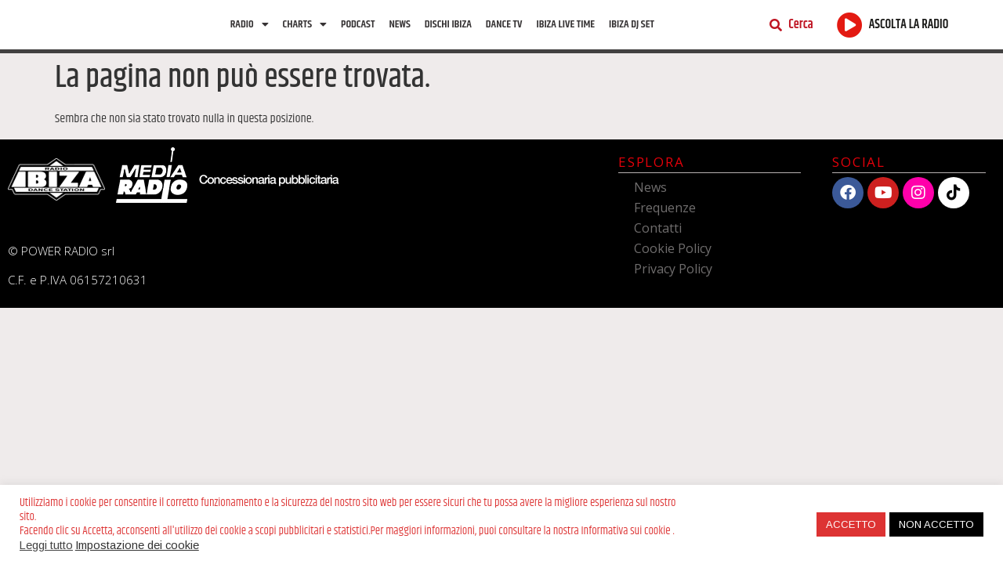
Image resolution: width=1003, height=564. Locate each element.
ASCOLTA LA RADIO (909, 26)
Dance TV (504, 25)
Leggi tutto (46, 545)
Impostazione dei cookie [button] (137, 545)
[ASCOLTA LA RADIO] (850, 26)
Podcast (358, 25)
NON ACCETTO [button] (936, 524)
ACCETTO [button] (851, 524)
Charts (305, 26)
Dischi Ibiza (448, 25)
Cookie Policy (673, 251)
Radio (249, 26)
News (399, 25)
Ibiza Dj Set (631, 25)
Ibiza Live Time (565, 25)
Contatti (658, 231)
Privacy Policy (673, 271)
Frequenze (665, 210)
